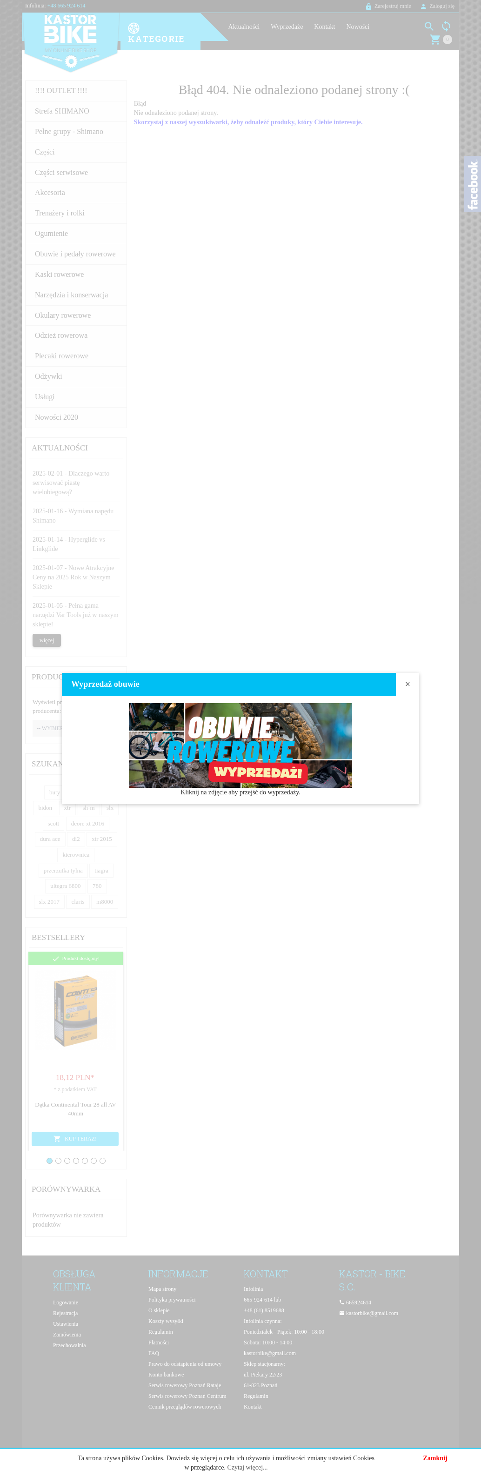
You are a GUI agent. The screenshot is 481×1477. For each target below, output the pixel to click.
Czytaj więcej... (247, 1467)
